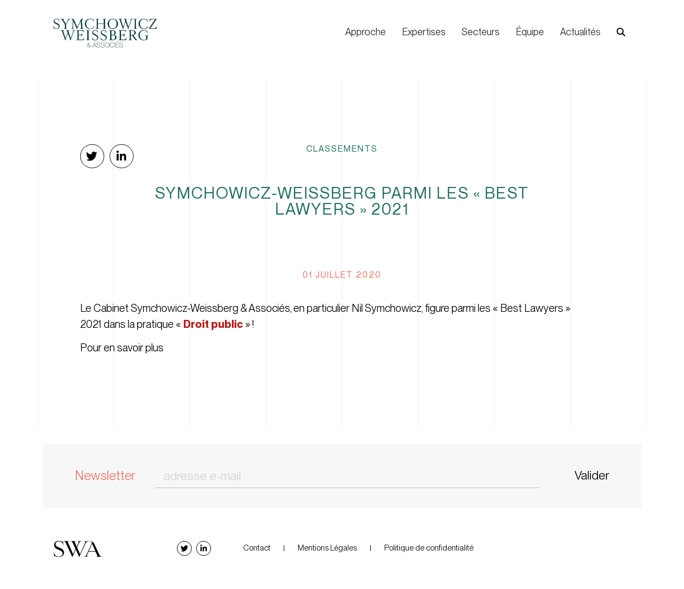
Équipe (530, 31)
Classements (342, 148)
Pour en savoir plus (122, 347)
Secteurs (481, 31)
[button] (621, 33)
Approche (365, 31)
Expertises (424, 31)
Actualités (580, 31)
